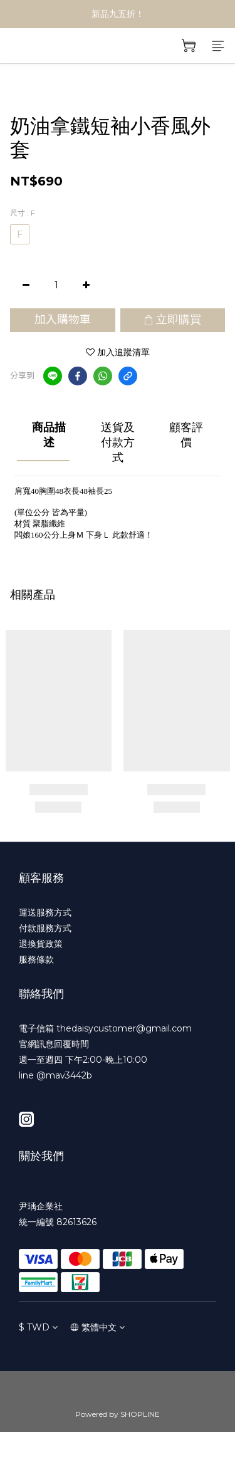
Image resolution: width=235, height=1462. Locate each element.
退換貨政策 (41, 943)
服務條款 (36, 959)
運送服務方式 (45, 912)
